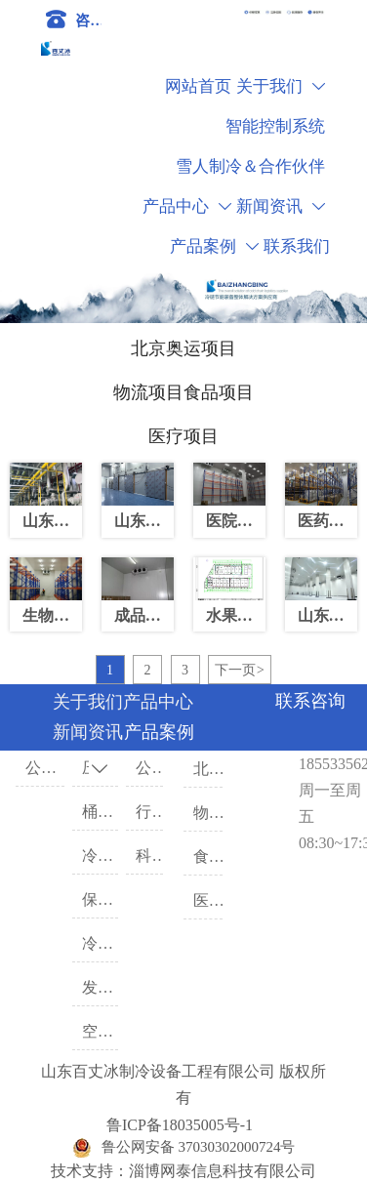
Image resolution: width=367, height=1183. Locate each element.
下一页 (240, 670)
